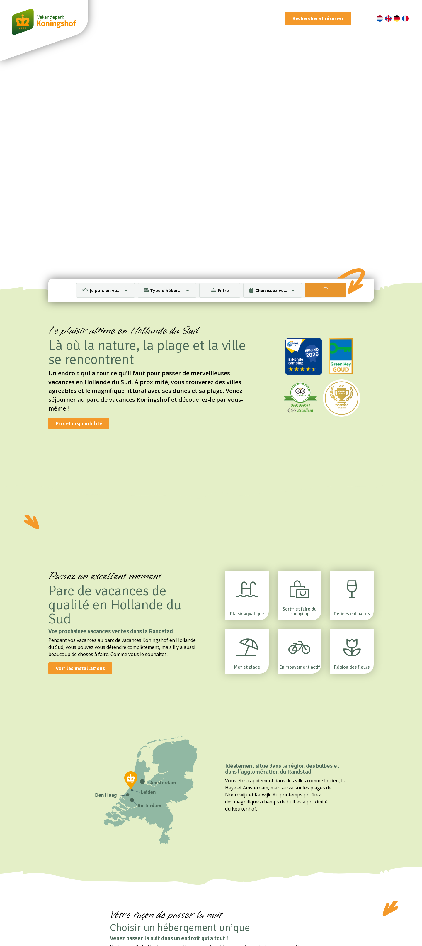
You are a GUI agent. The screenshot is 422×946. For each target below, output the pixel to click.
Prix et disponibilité (79, 423)
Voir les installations (80, 668)
